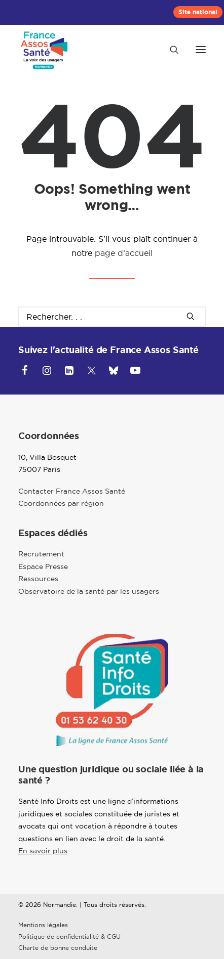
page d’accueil (124, 252)
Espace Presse (43, 566)
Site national (197, 12)
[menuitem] (198, 12)
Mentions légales (43, 925)
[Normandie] (44, 49)
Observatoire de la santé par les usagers (88, 591)
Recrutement (41, 554)
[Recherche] (170, 49)
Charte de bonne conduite (57, 947)
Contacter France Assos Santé (71, 491)
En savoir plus (42, 851)
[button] (200, 49)
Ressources (38, 579)
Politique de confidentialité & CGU (69, 936)
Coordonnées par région (61, 503)
